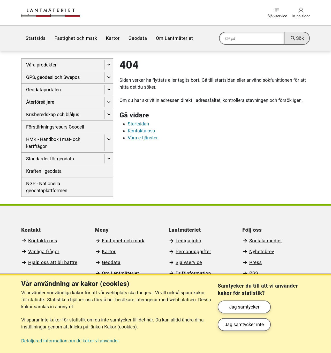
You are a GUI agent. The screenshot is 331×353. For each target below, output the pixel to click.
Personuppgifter (193, 251)
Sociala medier (265, 240)
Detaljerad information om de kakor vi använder (70, 340)
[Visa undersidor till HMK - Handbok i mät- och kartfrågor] (108, 142)
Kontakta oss (141, 130)
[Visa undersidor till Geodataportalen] (108, 89)
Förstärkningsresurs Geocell (55, 127)
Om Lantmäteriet (174, 38)
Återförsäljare (40, 102)
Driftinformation (193, 273)
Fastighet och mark (76, 38)
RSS (253, 273)
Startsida (36, 38)
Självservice (189, 262)
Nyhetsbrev (261, 251)
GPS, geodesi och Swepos (53, 77)
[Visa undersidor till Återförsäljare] (108, 102)
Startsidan (138, 123)
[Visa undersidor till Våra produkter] (108, 65)
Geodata (138, 38)
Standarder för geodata (50, 158)
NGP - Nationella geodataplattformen (46, 187)
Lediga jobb (188, 240)
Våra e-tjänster (143, 137)
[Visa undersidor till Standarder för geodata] (108, 158)
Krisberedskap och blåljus (52, 114)
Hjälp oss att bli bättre (52, 262)
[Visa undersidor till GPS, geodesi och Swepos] (108, 77)
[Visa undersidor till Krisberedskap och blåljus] (108, 114)
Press (255, 262)
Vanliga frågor (43, 251)
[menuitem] (35, 38)
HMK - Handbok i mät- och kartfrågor (53, 143)
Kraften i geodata (44, 171)
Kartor (112, 38)
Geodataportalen (43, 89)
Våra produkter (41, 64)
